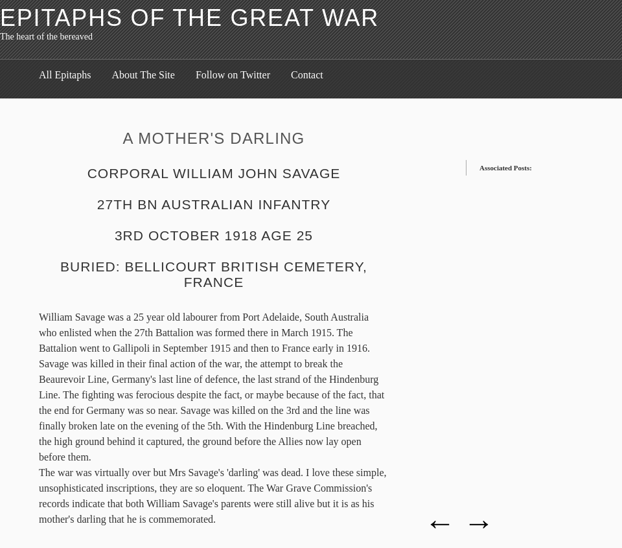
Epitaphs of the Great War (189, 18)
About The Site (142, 74)
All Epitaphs (65, 74)
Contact (307, 74)
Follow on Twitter (233, 74)
